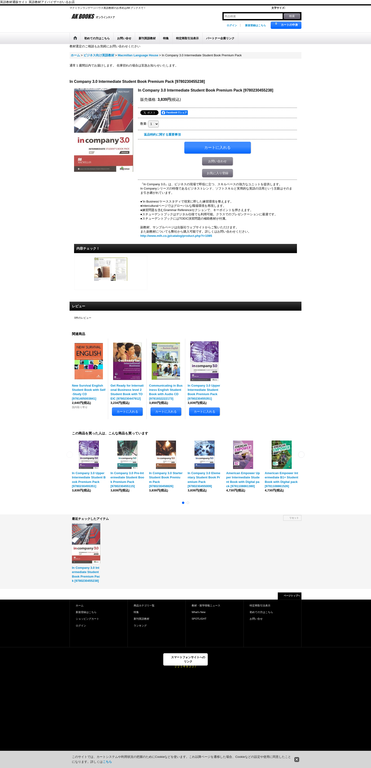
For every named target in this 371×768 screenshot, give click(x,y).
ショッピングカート (87, 618)
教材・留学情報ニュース (206, 605)
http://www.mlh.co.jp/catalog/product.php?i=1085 (176, 236)
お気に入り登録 (217, 173)
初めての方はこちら (261, 612)
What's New (199, 612)
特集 (136, 612)
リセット (294, 517)
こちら (107, 762)
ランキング (140, 625)
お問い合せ (256, 618)
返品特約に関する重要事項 (162, 134)
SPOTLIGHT (199, 618)
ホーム (80, 605)
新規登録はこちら (255, 25)
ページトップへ (292, 595)
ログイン (232, 25)
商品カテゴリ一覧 (144, 605)
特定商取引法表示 (260, 605)
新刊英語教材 (141, 618)
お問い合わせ (217, 161)
